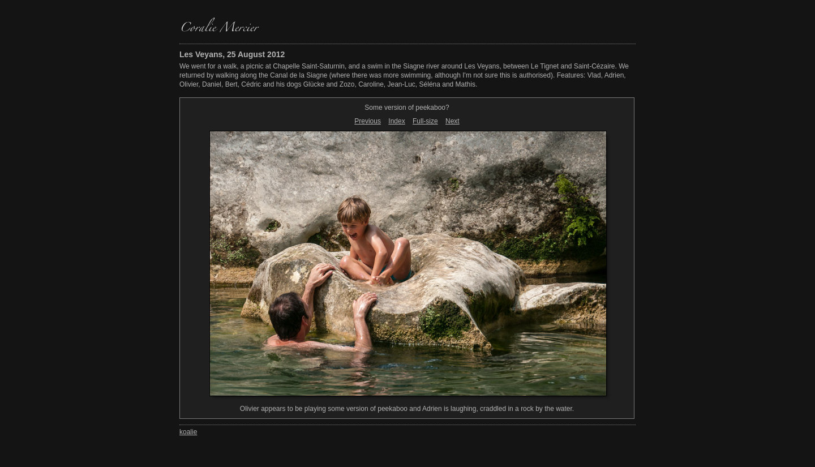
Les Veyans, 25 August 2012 (232, 54)
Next (452, 121)
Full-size (425, 121)
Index (396, 121)
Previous (367, 121)
